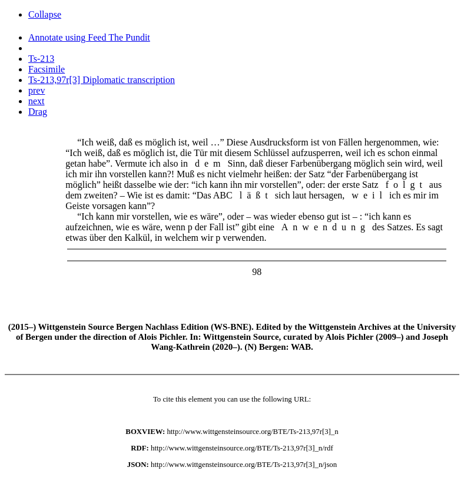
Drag (37, 112)
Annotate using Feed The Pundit (89, 37)
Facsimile (46, 69)
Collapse (44, 14)
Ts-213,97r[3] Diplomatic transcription (101, 80)
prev (36, 90)
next (36, 101)
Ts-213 (41, 59)
